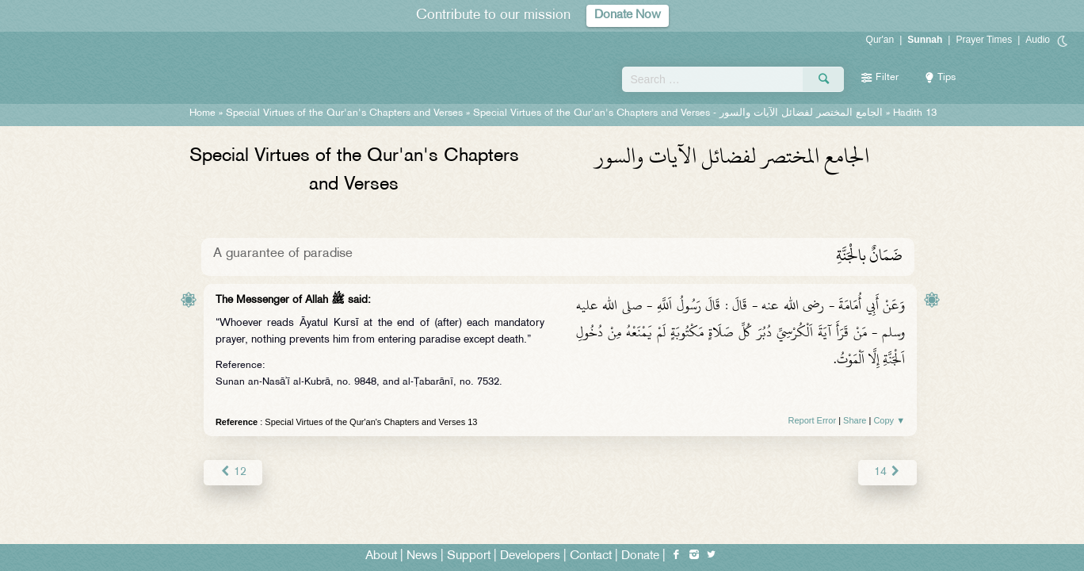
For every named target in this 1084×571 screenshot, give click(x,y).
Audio (1037, 39)
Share (854, 420)
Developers (530, 556)
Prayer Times (984, 39)
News (421, 556)
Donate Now (627, 15)
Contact (591, 556)
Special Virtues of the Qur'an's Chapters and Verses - (678, 113)
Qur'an (880, 39)
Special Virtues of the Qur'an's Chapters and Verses (344, 113)
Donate (640, 556)
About (381, 556)
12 (232, 472)
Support (468, 556)
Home (202, 113)
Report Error (812, 420)
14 (888, 472)
